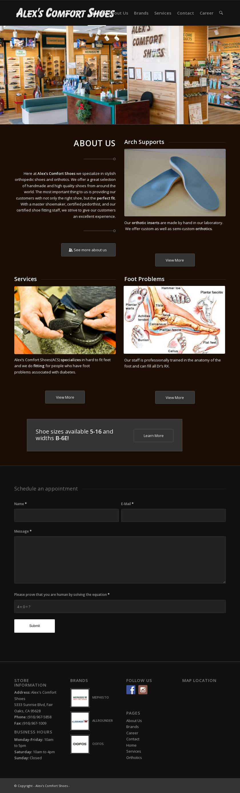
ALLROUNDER (102, 720)
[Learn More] (153, 435)
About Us (134, 720)
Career (132, 732)
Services (133, 751)
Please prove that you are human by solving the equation (62, 594)
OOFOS (98, 743)
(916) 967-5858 (39, 716)
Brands (132, 726)
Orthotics (134, 757)
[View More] (175, 260)
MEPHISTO (100, 697)
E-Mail (127, 503)
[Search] (221, 12)
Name (20, 503)
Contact (132, 738)
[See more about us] (88, 249)
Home (131, 745)
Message (23, 531)
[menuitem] (97, 12)
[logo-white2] (65, 12)
